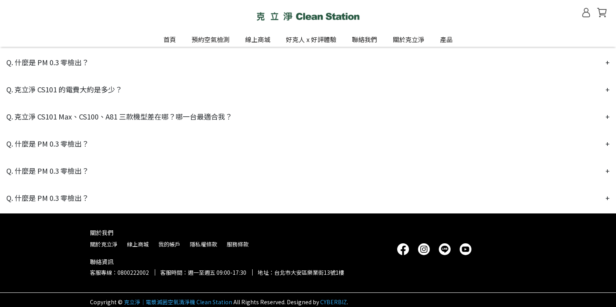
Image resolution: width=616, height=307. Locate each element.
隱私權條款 (203, 244)
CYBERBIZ (333, 302)
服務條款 (238, 244)
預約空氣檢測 (210, 39)
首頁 (169, 39)
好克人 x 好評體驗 (311, 39)
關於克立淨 (408, 39)
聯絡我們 (364, 39)
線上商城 (138, 244)
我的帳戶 (169, 244)
